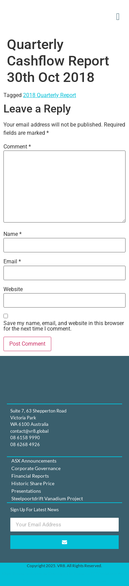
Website (13, 289)
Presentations (26, 491)
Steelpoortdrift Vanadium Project (47, 498)
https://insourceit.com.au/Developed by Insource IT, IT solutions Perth (65, 573)
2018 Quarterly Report (49, 95)
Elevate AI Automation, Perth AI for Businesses (64, 581)
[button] (118, 17)
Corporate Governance (36, 468)
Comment (17, 147)
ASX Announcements (33, 461)
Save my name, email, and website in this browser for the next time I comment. (63, 326)
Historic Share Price (32, 483)
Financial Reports (30, 476)
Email (12, 261)
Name (12, 234)
